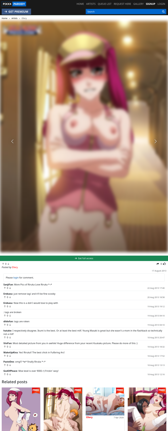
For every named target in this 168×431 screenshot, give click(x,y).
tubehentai (54, 416)
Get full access (84, 258)
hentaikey (11, 406)
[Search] (163, 11)
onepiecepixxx (14, 416)
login (16, 277)
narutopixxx (12, 413)
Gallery (138, 4)
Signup (150, 4)
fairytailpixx (12, 420)
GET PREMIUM (16, 11)
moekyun (53, 413)
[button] (12, 141)
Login (161, 4)
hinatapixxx (54, 410)
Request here (122, 4)
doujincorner (55, 420)
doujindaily (12, 410)
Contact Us (96, 406)
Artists (90, 4)
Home (80, 4)
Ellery (47, 392)
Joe (4, 392)
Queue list (104, 4)
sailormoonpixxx (57, 406)
